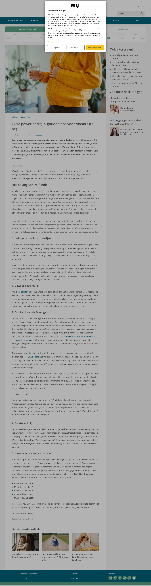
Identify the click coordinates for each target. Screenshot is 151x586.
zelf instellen (75, 47)
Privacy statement (54, 42)
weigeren (56, 47)
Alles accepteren (94, 47)
